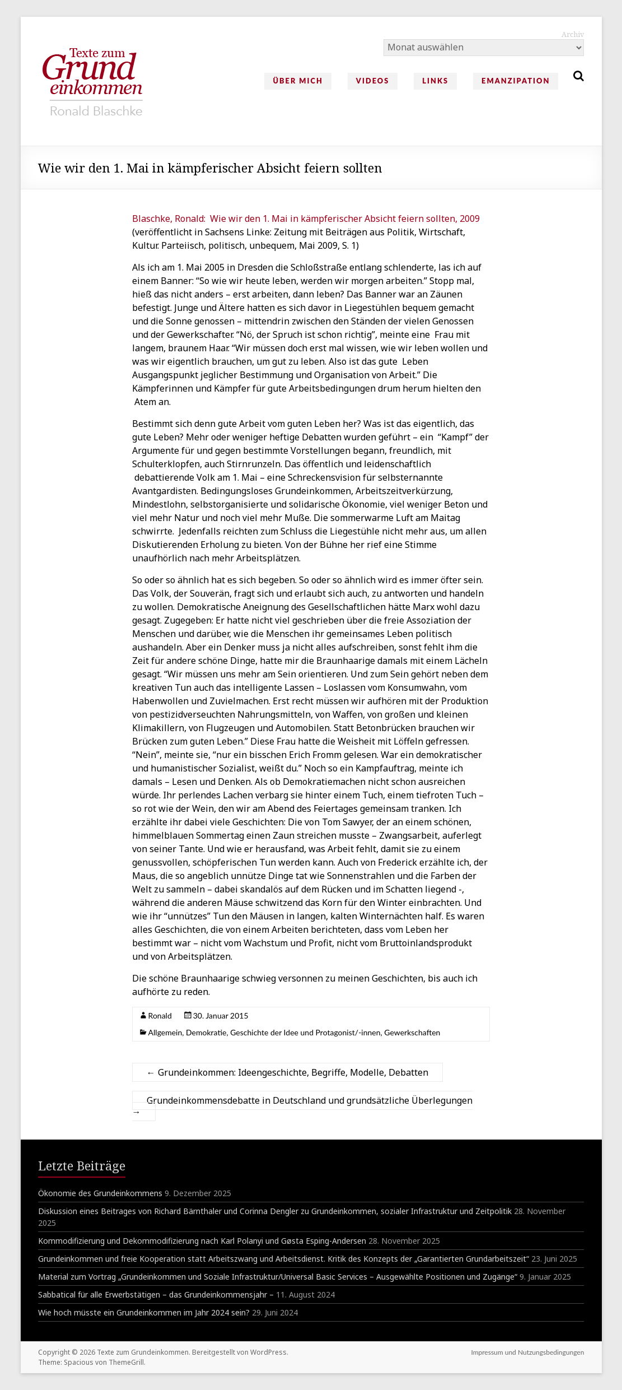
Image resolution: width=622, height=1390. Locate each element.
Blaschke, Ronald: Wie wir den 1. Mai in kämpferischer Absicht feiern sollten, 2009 (306, 218)
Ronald (160, 1015)
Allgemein (165, 1032)
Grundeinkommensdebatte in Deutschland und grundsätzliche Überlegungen (302, 1106)
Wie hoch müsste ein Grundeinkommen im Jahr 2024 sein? (144, 1312)
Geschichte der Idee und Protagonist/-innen (305, 1032)
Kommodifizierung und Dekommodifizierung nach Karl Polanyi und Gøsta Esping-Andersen (202, 1240)
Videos (372, 80)
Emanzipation (515, 80)
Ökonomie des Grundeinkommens (100, 1193)
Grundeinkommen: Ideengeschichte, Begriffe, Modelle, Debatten (287, 1072)
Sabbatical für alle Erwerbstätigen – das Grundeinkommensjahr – (156, 1294)
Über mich (297, 80)
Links (435, 80)
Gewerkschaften (412, 1032)
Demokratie (206, 1032)
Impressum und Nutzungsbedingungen (527, 1352)
